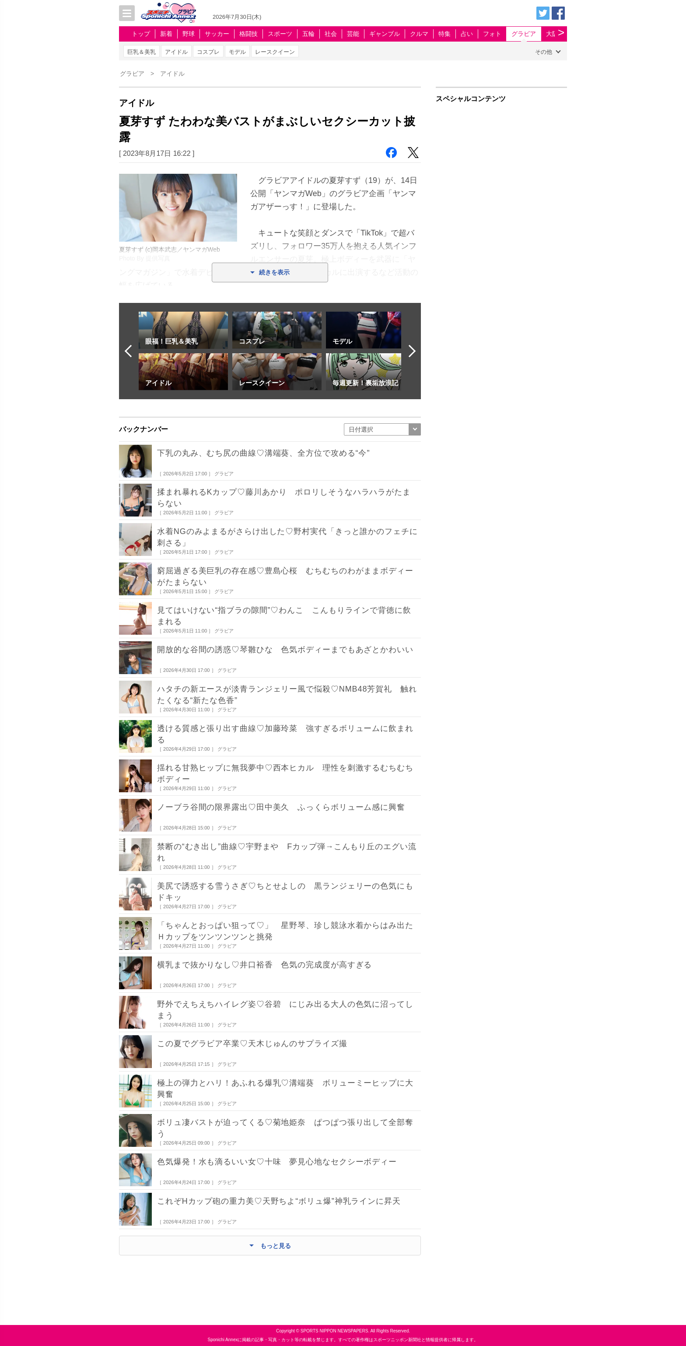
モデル (237, 52)
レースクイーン (275, 52)
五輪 (308, 33)
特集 (444, 33)
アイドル (176, 52)
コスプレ (208, 52)
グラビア (523, 33)
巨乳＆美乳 (141, 52)
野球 (188, 33)
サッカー (217, 33)
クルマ (419, 33)
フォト (492, 33)
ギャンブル (384, 33)
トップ (141, 33)
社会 (331, 33)
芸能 (353, 33)
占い (467, 33)
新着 (166, 33)
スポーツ (280, 33)
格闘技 (248, 33)
